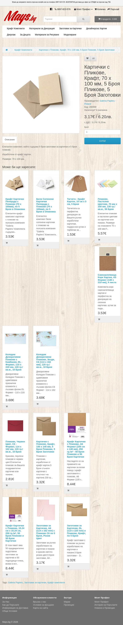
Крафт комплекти (56, 582)
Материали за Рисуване (47, 34)
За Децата (25, 34)
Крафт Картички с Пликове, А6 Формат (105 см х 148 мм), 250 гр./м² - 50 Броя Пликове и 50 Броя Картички (76, 449)
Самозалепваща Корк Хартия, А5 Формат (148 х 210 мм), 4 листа (107, 278)
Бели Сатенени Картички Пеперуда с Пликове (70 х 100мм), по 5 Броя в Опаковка (46, 205)
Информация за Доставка (15, 608)
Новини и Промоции (105, 608)
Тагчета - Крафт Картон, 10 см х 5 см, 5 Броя (77, 201)
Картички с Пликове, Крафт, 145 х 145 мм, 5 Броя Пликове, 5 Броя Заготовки (45, 446)
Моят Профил (102, 602)
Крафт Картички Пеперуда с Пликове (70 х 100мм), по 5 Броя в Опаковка (15, 204)
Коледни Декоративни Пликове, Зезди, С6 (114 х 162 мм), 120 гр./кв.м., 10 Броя (45, 360)
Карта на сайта (40, 608)
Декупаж (11, 34)
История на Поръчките (106, 605)
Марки (67, 602)
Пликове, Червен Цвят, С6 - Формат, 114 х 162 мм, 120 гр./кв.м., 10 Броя (15, 446)
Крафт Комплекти (16, 28)
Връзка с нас (39, 602)
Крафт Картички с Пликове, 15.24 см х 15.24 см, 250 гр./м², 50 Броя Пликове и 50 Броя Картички (15, 533)
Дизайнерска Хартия (96, 28)
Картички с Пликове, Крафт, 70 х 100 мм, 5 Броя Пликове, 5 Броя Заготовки (77, 50)
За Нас (5, 602)
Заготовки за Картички (70, 28)
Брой (86, 127)
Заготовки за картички (35, 582)
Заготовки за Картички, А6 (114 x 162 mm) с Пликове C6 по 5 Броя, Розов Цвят (45, 532)
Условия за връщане (43, 605)
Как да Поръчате (10, 605)
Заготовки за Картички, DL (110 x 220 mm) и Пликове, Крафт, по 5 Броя (76, 530)
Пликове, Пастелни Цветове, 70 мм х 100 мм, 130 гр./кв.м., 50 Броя (107, 204)
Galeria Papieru (15, 582)
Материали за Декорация (42, 28)
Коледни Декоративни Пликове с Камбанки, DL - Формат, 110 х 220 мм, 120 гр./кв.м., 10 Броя (14, 362)
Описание (10, 139)
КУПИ (102, 141)
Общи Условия (9, 611)
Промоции (69, 605)
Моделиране (70, 34)
